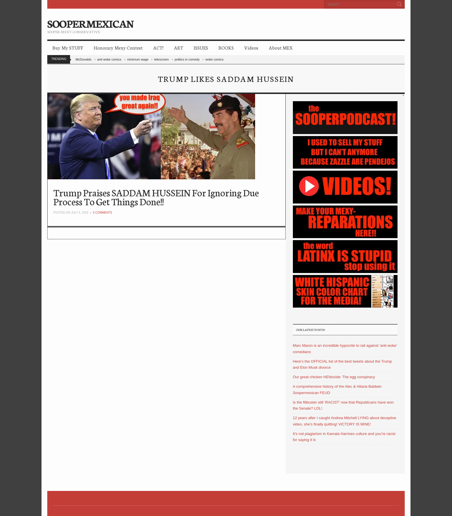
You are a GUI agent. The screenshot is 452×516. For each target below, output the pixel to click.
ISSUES (201, 47)
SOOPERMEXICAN (90, 23)
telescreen (161, 59)
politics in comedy (187, 59)
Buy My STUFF (67, 47)
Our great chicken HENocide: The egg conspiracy (334, 377)
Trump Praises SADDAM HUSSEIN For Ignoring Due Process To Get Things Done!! (156, 197)
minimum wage (137, 59)
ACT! (158, 47)
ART (178, 47)
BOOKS (226, 47)
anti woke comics (109, 59)
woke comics (214, 59)
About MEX (281, 47)
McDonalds (83, 59)
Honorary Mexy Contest (118, 47)
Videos (251, 47)
